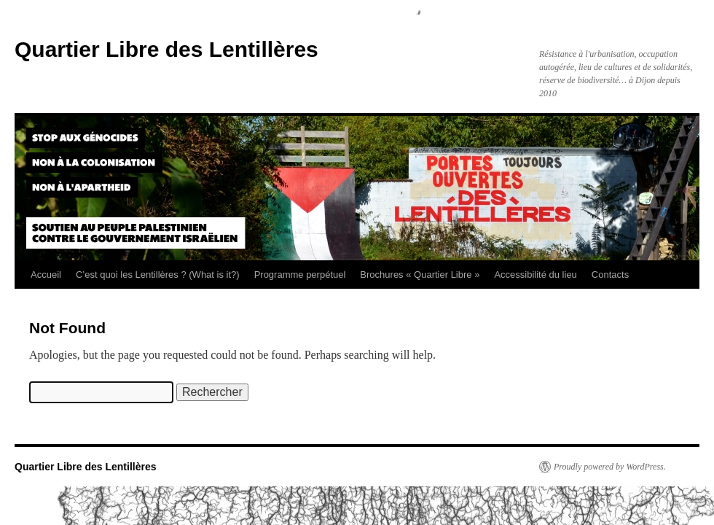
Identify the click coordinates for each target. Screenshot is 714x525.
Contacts (610, 274)
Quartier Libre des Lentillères (166, 49)
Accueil (46, 274)
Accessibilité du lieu (535, 274)
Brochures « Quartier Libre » (419, 274)
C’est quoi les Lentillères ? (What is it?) (158, 274)
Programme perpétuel (300, 274)
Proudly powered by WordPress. (610, 467)
